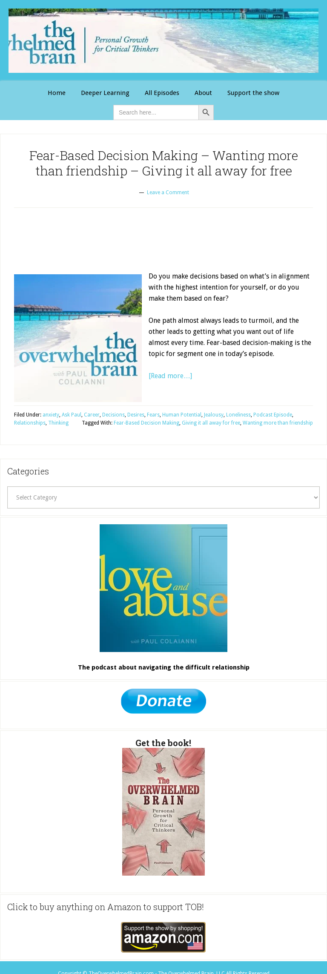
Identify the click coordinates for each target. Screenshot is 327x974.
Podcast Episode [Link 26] (272, 415)
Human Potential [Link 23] (181, 415)
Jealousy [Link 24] (214, 415)
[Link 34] (163, 812)
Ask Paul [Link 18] (71, 415)
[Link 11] (253, 93)
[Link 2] (105, 93)
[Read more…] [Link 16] (170, 376)
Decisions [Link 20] (113, 415)
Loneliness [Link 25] (238, 415)
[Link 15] (78, 338)
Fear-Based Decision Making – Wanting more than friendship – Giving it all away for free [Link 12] (163, 163)
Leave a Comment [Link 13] (168, 192)
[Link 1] (56, 93)
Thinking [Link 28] (58, 423)
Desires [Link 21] (135, 415)
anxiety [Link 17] (51, 415)
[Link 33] (163, 703)
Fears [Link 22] (153, 415)
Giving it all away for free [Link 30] (211, 423)
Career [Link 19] (92, 415)
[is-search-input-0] (155, 112)
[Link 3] (162, 93)
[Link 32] (163, 588)
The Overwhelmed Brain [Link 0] (163, 41)
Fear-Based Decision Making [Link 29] (146, 423)
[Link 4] (203, 93)
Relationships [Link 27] (30, 423)
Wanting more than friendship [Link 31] (278, 423)
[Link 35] (163, 937)
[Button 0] (206, 112)
